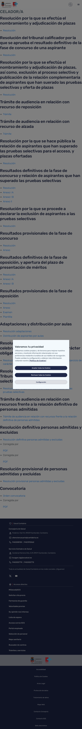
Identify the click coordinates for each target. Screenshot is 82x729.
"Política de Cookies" (37, 361)
